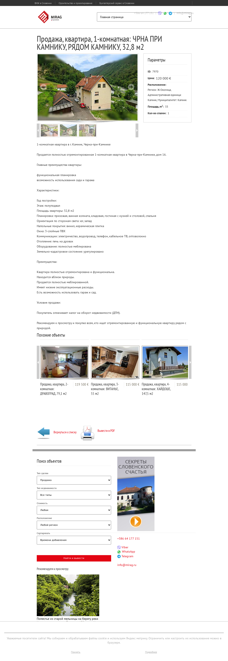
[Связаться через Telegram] (170, 13)
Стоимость (42, 503)
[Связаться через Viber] (159, 13)
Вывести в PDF (98, 430)
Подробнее (151, 652)
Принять (75, 652)
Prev (43, 87)
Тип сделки (42, 473)
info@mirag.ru (185, 13)
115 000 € (132, 384)
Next (131, 87)
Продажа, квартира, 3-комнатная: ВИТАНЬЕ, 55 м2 (105, 389)
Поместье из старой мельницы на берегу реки (67, 619)
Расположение (44, 518)
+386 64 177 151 (144, 13)
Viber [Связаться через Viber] (122, 547)
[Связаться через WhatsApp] (165, 13)
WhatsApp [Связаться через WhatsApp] (126, 551)
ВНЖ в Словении (43, 3)
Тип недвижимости (47, 488)
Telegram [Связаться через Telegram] (125, 556)
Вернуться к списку (56, 432)
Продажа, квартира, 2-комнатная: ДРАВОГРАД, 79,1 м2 (54, 389)
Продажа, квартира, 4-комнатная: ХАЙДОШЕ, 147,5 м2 (156, 389)
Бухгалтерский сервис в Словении (116, 3)
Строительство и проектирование (75, 3)
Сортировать (43, 533)
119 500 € (82, 384)
